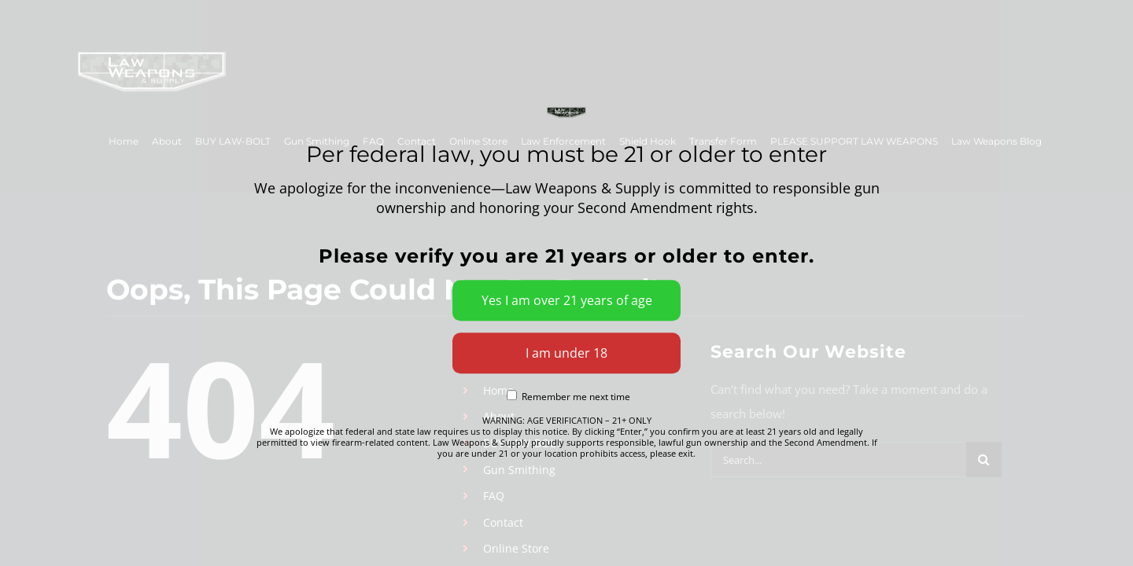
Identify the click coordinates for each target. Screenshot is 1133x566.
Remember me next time (568, 397)
